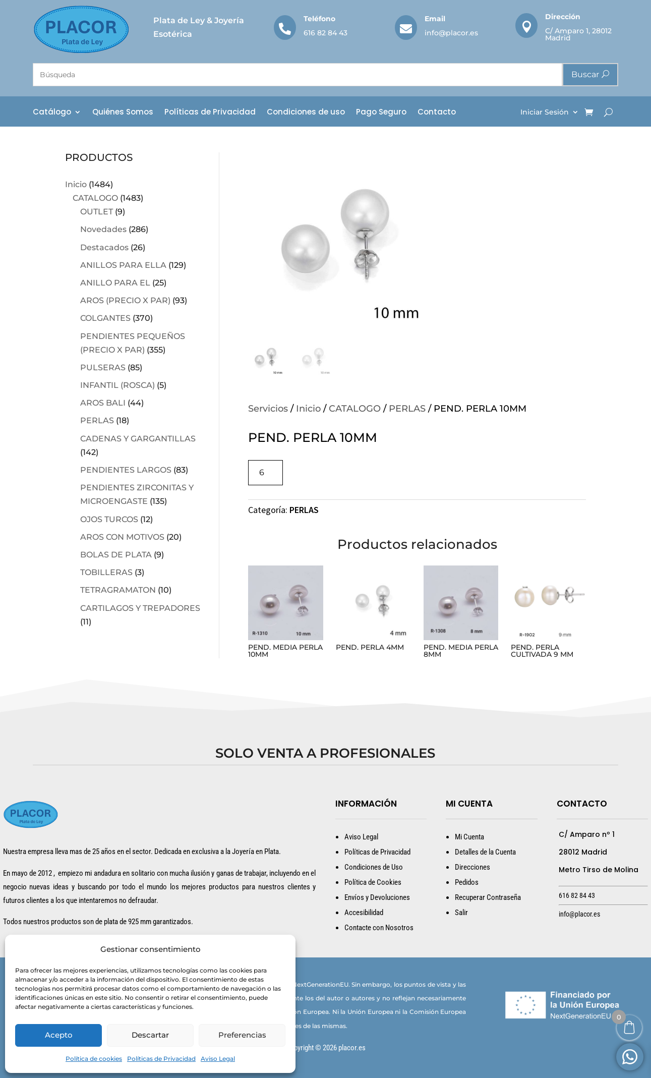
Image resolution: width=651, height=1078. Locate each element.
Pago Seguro (381, 112)
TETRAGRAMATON (118, 590)
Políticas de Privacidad (161, 1058)
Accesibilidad (363, 912)
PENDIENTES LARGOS (125, 470)
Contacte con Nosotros (378, 927)
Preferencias (242, 1035)
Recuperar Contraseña (488, 897)
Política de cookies (94, 1058)
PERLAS (97, 420)
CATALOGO (95, 198)
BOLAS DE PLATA (116, 554)
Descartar (150, 1035)
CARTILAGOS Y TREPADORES (140, 608)
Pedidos (467, 882)
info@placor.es (451, 32)
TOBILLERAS (106, 572)
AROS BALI (103, 403)
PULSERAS (103, 367)
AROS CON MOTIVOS (122, 537)
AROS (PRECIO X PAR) (125, 300)
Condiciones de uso (306, 112)
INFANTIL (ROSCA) (117, 385)
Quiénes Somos (122, 112)
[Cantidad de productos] (265, 472)
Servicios (268, 408)
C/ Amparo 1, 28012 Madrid (578, 34)
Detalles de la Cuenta (485, 852)
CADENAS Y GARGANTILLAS (138, 438)
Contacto (437, 112)
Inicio (76, 184)
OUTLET (96, 211)
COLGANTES (105, 318)
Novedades (103, 229)
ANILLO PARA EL (115, 283)
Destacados (104, 247)
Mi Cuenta (469, 836)
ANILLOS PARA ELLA (123, 265)
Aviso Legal (218, 1058)
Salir (461, 912)
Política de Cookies (372, 882)
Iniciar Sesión (544, 112)
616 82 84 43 (325, 32)
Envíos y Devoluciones (377, 897)
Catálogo (52, 112)
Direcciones (472, 867)
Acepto (59, 1035)
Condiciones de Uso (373, 867)
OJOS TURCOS (109, 519)
